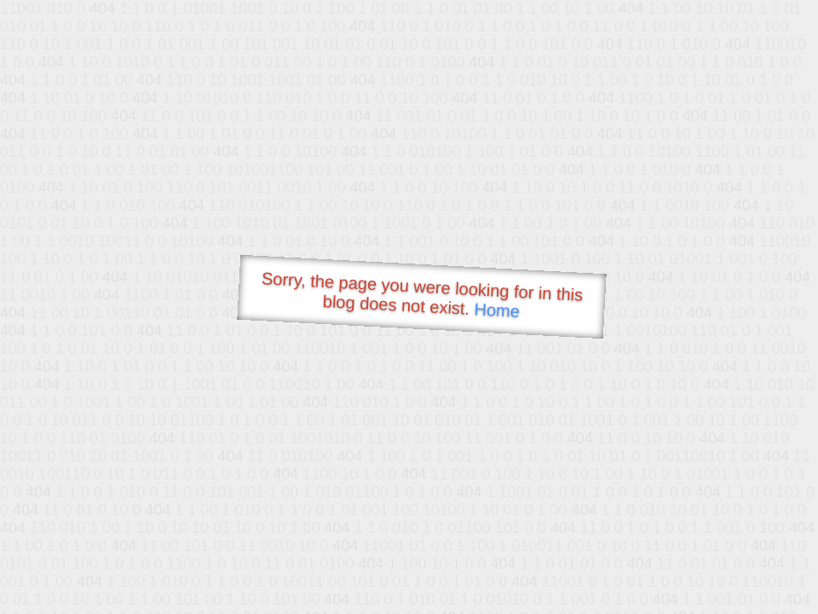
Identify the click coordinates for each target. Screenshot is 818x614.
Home (497, 310)
